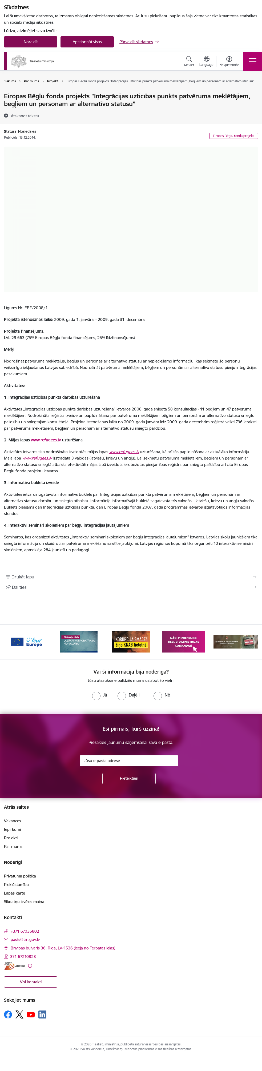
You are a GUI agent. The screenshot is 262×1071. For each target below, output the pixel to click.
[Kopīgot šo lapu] (131, 587)
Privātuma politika (20, 876)
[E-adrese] (14, 965)
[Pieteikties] (129, 778)
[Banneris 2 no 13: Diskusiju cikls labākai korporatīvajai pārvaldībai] (79, 641)
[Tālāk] (249, 642)
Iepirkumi (12, 829)
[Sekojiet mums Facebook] (8, 1014)
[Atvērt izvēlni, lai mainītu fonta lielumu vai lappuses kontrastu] (229, 62)
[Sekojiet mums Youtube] (31, 1014)
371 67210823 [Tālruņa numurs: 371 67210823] (23, 956)
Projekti (11, 837)
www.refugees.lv (46, 439)
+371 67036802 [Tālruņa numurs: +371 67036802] (25, 931)
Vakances (12, 820)
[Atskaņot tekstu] (25, 115)
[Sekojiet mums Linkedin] (42, 1014)
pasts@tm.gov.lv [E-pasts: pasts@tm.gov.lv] (25, 939)
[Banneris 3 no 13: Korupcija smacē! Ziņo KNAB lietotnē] (131, 641)
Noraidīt (31, 41)
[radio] (99, 695)
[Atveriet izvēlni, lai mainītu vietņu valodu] (206, 62)
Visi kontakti (31, 981)
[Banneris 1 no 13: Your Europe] (26, 641)
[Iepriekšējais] (13, 642)
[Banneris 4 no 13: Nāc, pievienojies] (183, 641)
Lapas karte (14, 893)
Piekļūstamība (16, 884)
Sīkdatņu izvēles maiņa (24, 901)
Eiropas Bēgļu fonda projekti (234, 136)
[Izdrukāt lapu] (131, 577)
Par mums (13, 846)
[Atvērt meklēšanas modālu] (189, 62)
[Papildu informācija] (30, 966)
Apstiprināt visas (87, 41)
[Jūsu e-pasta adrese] (129, 760)
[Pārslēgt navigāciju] (252, 61)
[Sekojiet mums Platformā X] (19, 1014)
